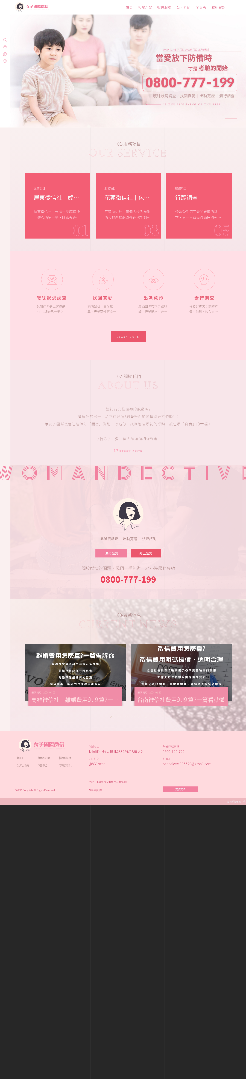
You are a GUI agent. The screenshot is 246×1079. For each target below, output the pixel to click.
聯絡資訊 (219, 7)
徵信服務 (164, 7)
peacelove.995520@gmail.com (187, 763)
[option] (123, 64)
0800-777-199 (128, 579)
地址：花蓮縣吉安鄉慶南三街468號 (108, 781)
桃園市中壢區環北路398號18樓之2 (116, 751)
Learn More (128, 336)
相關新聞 (145, 7)
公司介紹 (184, 7)
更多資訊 (180, 789)
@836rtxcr (97, 763)
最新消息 (36, 692)
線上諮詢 (145, 553)
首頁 (129, 7)
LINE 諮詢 (111, 553)
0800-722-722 (173, 751)
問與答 (201, 7)
